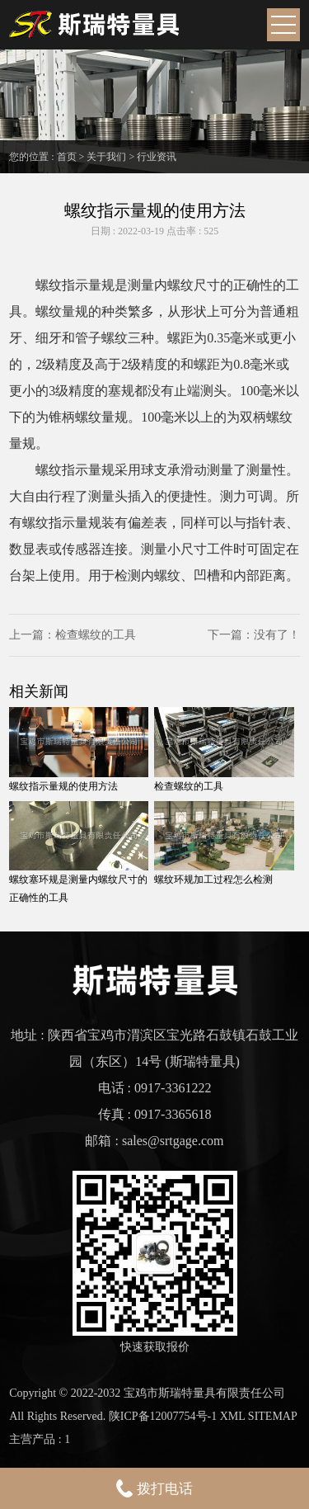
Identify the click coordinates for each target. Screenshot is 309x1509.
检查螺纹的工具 (95, 635)
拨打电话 (154, 1488)
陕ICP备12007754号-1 (163, 1416)
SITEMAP (272, 1416)
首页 (67, 157)
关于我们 (106, 157)
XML (233, 1416)
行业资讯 (156, 157)
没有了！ (277, 635)
